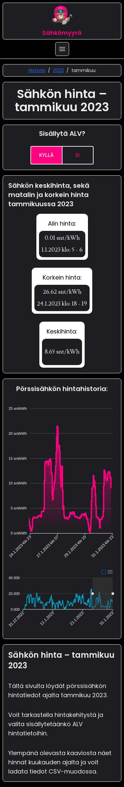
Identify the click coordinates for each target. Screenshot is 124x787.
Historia (36, 70)
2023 (58, 70)
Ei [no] (77, 155)
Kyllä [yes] (46, 155)
